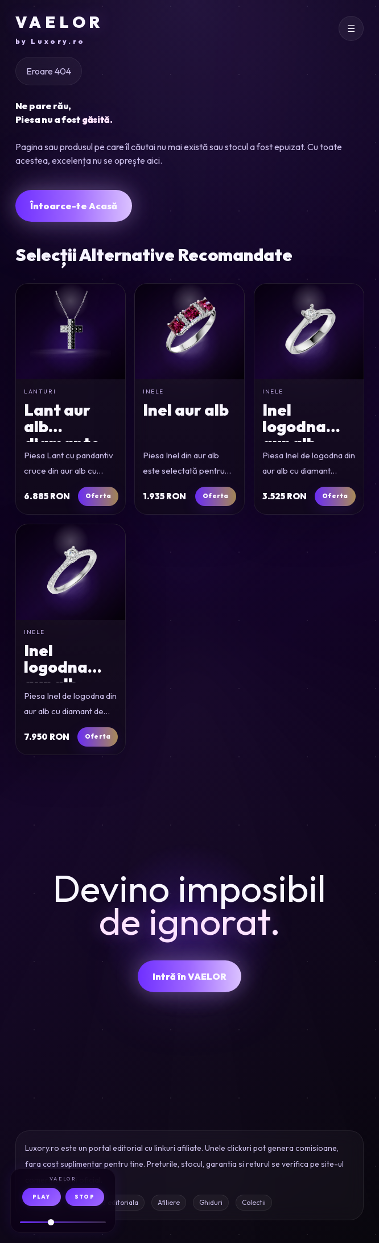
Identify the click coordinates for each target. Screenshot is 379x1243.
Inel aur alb (186, 410)
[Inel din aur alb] (189, 331)
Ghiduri (211, 1202)
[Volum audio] (63, 1222)
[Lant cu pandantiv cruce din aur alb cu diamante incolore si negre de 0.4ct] (70, 331)
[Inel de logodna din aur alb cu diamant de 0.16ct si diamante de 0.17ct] (70, 572)
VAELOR (59, 29)
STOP (84, 1197)
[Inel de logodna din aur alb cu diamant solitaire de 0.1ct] (309, 331)
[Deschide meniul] (351, 28)
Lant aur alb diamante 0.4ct (62, 435)
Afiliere (169, 1202)
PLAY (41, 1197)
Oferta (98, 496)
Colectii (254, 1202)
